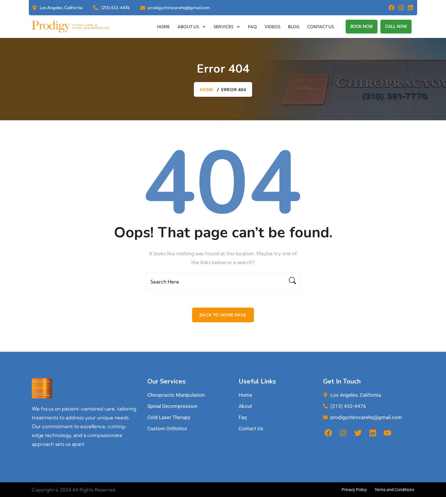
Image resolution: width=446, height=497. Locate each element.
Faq (252, 26)
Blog (293, 26)
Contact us (320, 26)
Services (227, 27)
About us (191, 27)
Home (163, 26)
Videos (272, 26)
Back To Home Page (223, 315)
